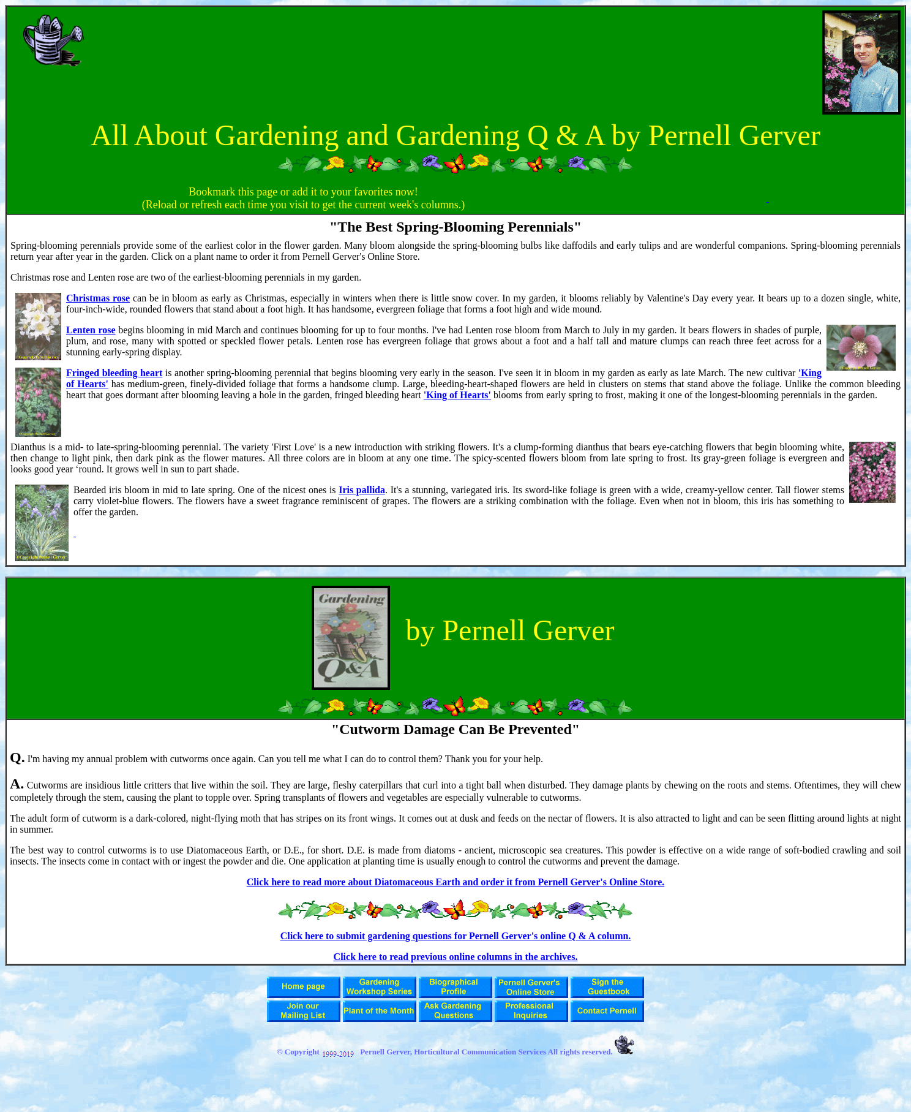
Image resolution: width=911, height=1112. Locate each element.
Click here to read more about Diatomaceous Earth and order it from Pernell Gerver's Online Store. (456, 882)
